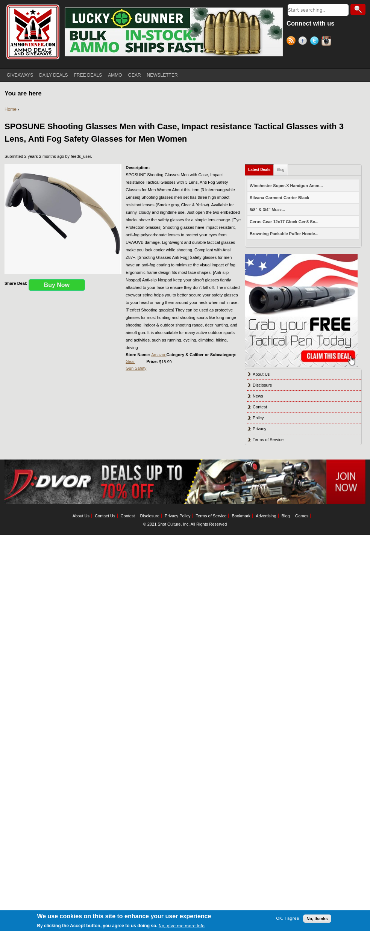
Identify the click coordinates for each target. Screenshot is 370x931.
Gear (130, 361)
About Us (261, 374)
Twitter (315, 41)
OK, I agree (287, 918)
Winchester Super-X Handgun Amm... (286, 185)
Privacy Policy (177, 516)
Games (301, 516)
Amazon (158, 354)
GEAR (134, 75)
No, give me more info (182, 925)
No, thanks (317, 918)
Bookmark (241, 516)
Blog (280, 170)
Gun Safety (136, 368)
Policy (258, 418)
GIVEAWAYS (20, 75)
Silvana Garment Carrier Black (279, 197)
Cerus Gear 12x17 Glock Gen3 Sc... (284, 221)
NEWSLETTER (162, 75)
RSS (292, 41)
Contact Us (105, 516)
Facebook (304, 41)
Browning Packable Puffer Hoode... (284, 233)
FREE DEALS (88, 75)
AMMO (115, 75)
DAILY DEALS (53, 75)
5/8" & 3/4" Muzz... (267, 209)
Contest (260, 407)
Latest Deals (259, 170)
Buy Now (57, 285)
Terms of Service (268, 439)
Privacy (259, 428)
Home (11, 109)
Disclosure (262, 385)
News (258, 396)
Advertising (266, 516)
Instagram (327, 41)
